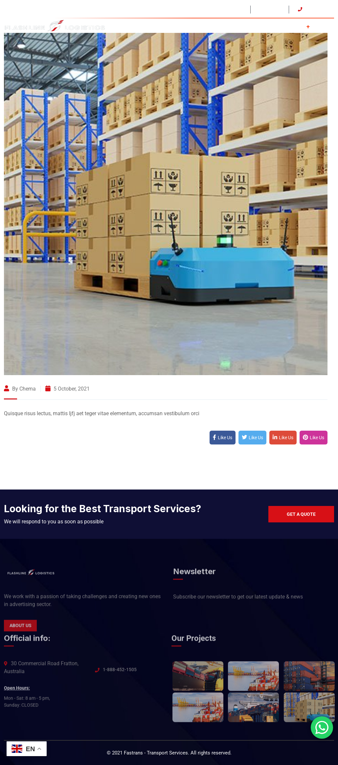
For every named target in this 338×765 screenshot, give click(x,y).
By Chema (20, 389)
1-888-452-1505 (120, 672)
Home (236, 26)
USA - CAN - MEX (223, 9)
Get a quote (301, 514)
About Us (264, 26)
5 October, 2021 (67, 389)
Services (296, 26)
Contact (325, 26)
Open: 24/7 (269, 9)
